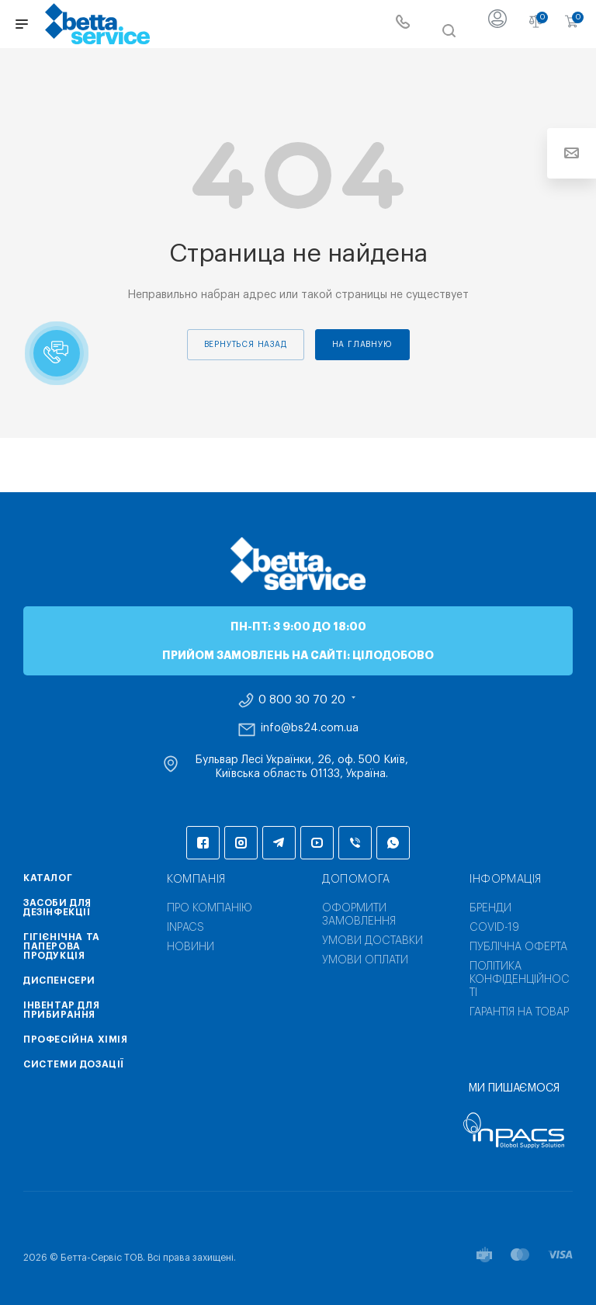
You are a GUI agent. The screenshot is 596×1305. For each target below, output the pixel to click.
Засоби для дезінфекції (57, 907)
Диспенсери (59, 980)
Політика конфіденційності (520, 979)
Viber (355, 842)
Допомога (356, 879)
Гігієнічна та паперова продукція (61, 946)
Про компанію (209, 908)
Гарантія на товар (519, 1012)
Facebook (203, 842)
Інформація (506, 879)
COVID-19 (494, 927)
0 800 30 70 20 (301, 700)
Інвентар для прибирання (61, 1010)
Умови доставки (372, 940)
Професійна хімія (75, 1039)
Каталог (47, 878)
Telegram (279, 842)
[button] (56, 353)
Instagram (241, 842)
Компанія (196, 879)
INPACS (185, 927)
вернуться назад (245, 345)
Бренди (490, 908)
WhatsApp (393, 842)
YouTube (317, 842)
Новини (190, 947)
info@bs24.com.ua (310, 728)
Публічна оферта (518, 947)
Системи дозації (73, 1064)
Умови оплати (365, 960)
